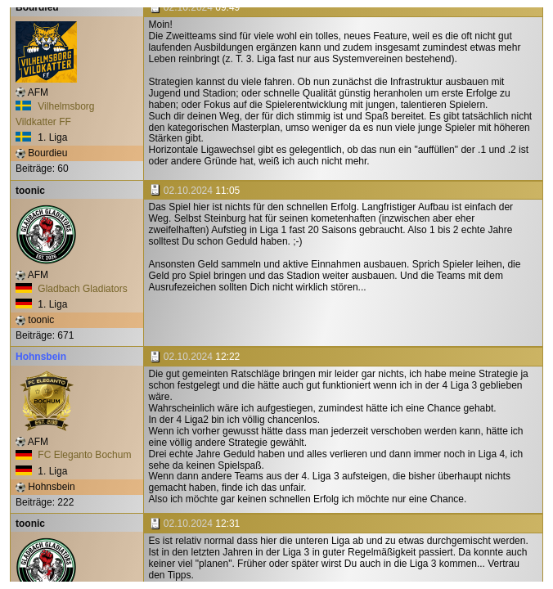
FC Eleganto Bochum (73, 455)
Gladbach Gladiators (72, 288)
